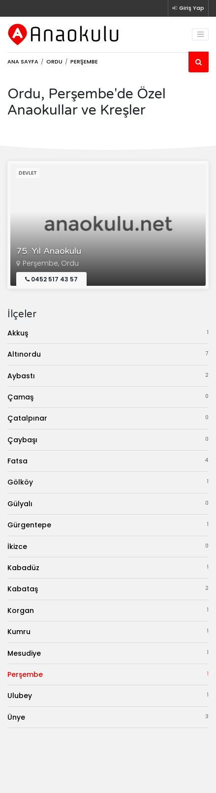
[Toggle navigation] (200, 34)
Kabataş (108, 588)
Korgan (108, 610)
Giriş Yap (188, 8)
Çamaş (108, 397)
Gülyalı (108, 503)
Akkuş (108, 333)
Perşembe (108, 674)
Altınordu (108, 354)
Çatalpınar (108, 418)
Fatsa (108, 461)
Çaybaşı (108, 439)
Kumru (108, 631)
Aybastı (108, 375)
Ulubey (108, 695)
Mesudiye (108, 653)
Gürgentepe (108, 524)
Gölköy (108, 482)
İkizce (108, 546)
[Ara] (198, 62)
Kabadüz (108, 567)
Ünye (108, 717)
